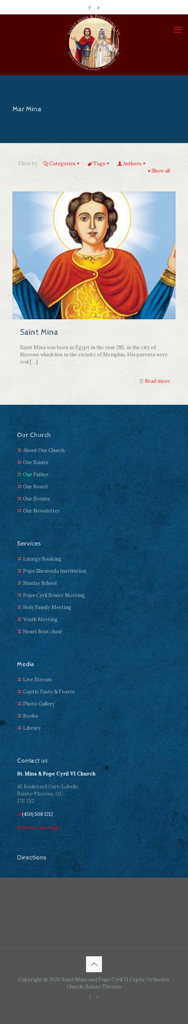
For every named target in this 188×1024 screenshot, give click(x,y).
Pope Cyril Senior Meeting (54, 595)
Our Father (35, 474)
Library (32, 728)
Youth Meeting (40, 619)
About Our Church (44, 450)
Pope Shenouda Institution (54, 571)
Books (30, 716)
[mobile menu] (177, 29)
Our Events (36, 499)
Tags (98, 163)
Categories (61, 163)
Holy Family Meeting (47, 607)
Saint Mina (39, 332)
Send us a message (39, 827)
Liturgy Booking (42, 559)
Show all (158, 171)
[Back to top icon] (94, 964)
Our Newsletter (41, 511)
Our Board (35, 486)
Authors (131, 163)
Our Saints (35, 462)
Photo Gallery (39, 704)
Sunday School (40, 583)
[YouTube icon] (99, 7)
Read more (157, 381)
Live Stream (37, 679)
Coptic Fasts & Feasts (49, 691)
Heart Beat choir (42, 631)
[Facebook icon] (89, 7)
